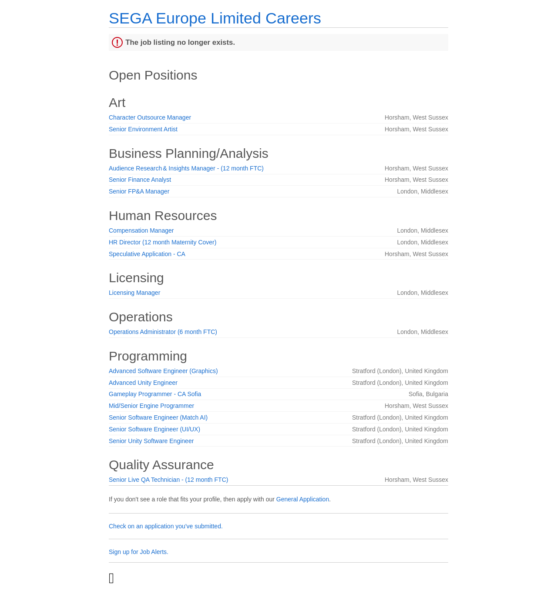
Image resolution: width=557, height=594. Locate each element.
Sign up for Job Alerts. (138, 551)
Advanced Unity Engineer (143, 382)
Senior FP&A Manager (139, 191)
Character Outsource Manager (150, 117)
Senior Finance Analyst (140, 179)
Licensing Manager (134, 292)
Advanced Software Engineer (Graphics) (163, 370)
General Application (302, 499)
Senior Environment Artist (143, 129)
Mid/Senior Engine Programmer (151, 405)
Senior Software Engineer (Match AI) (158, 417)
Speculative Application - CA (147, 253)
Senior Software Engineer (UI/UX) (154, 429)
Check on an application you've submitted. (166, 526)
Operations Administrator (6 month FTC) (163, 331)
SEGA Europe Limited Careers (215, 18)
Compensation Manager (141, 230)
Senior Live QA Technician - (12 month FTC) (168, 479)
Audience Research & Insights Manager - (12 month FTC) (186, 168)
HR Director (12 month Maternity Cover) (162, 242)
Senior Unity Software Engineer (151, 440)
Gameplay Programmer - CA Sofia (155, 393)
